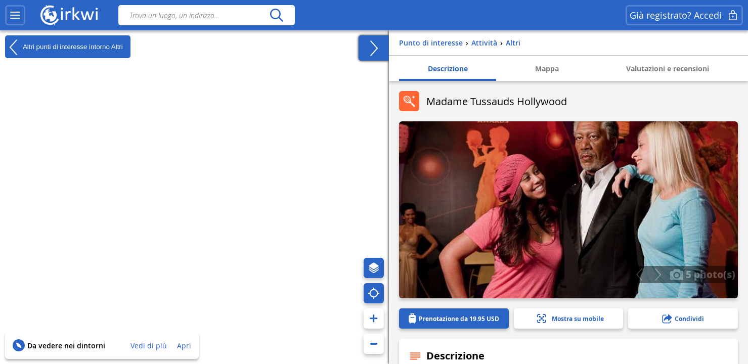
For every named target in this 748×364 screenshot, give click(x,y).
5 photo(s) (702, 274)
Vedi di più (148, 345)
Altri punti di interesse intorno (64, 47)
